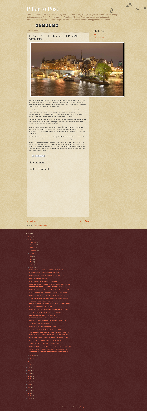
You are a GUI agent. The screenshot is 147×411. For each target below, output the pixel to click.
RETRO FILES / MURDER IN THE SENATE (42, 315)
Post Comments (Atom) (41, 225)
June (31, 259)
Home (58, 221)
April (31, 265)
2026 (29, 237)
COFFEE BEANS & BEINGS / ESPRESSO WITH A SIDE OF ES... (48, 295)
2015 (29, 387)
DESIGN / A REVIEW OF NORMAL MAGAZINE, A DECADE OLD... (48, 321)
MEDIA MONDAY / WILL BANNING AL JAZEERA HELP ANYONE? (48, 309)
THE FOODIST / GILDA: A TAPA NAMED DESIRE (43, 318)
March (32, 267)
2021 (29, 370)
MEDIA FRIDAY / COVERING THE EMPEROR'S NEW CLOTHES (48, 335)
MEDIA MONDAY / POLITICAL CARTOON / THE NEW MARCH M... (49, 270)
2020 (29, 373)
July (31, 256)
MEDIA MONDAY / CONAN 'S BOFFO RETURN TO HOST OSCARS (49, 289)
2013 (29, 393)
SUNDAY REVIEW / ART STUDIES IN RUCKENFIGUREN (46, 329)
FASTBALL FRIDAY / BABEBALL (39, 278)
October (32, 248)
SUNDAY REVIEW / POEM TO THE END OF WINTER (45, 312)
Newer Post (31, 221)
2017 (29, 381)
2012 (29, 396)
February (32, 355)
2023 (29, 365)
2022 (29, 367)
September (33, 250)
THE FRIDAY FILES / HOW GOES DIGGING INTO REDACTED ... (48, 298)
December (33, 242)
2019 (29, 376)
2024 (29, 362)
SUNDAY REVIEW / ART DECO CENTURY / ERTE (44, 273)
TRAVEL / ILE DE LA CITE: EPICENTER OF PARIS (44, 343)
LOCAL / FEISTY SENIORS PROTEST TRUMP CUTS (45, 340)
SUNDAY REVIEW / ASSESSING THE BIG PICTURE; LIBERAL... (48, 349)
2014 (29, 390)
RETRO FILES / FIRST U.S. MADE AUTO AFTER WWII (45, 287)
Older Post (84, 221)
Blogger (82, 407)
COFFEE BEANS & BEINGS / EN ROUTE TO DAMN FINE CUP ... (48, 275)
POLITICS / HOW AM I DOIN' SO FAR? (40, 306)
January (32, 358)
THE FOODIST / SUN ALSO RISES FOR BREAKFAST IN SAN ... (48, 301)
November (33, 245)
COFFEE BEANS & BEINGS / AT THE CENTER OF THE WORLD (48, 352)
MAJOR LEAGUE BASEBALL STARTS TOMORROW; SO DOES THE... (50, 284)
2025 (29, 240)
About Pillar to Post (98, 37)
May (31, 262)
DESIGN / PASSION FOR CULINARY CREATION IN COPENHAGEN (49, 304)
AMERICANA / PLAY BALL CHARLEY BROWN (43, 281)
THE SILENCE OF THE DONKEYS (39, 323)
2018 (29, 379)
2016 (29, 384)
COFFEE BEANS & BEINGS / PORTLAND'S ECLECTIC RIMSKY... (49, 332)
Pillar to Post (42, 8)
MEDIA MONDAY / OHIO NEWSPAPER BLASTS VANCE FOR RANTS (50, 346)
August (32, 253)
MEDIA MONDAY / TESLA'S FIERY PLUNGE (42, 326)
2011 (29, 398)
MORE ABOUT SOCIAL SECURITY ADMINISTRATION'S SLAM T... (49, 338)
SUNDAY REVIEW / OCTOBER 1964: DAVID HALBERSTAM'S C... (48, 292)
